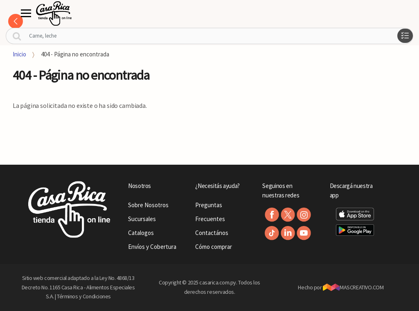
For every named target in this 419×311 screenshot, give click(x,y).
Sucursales (142, 219)
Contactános (211, 233)
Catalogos (141, 233)
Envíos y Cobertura (152, 247)
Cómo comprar (213, 247)
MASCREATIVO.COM (353, 287)
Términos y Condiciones (84, 296)
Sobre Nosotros (148, 205)
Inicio (19, 54)
